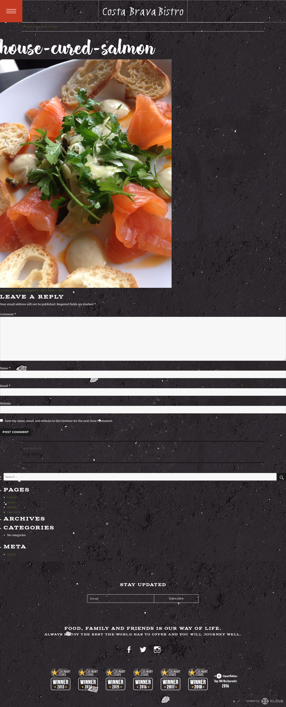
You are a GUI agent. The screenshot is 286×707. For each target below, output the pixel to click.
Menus (12, 507)
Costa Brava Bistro (143, 11)
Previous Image (31, 26)
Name (5, 368)
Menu (11, 11)
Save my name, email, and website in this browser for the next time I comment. (59, 421)
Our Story (13, 512)
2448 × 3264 (56, 290)
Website (5, 403)
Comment (8, 314)
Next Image (51, 26)
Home (11, 502)
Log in (11, 554)
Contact (12, 497)
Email (5, 386)
